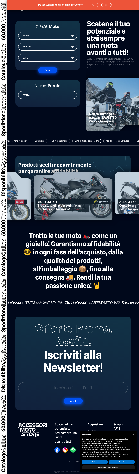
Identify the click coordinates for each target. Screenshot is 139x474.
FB (55, 448)
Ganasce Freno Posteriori (17, 141)
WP (71, 448)
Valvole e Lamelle (61, 141)
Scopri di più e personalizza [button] (108, 467)
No (106, 5)
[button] (134, 435)
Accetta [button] (122, 462)
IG (63, 448)
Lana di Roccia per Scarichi (88, 141)
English (77, 461)
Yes (93, 5)
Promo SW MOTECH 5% (42, 302)
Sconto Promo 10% (103, 302)
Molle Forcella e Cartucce (119, 141)
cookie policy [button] (113, 446)
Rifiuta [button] (94, 462)
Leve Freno (41, 141)
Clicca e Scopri (74, 302)
